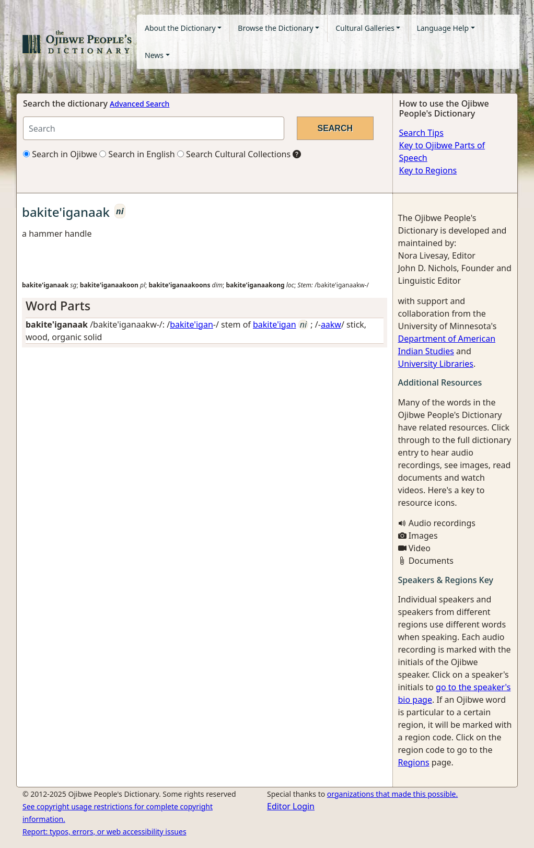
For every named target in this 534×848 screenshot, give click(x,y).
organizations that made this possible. (392, 794)
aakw (331, 324)
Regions (413, 762)
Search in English (137, 154)
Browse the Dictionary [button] (275, 28)
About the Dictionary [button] (180, 28)
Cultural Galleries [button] (364, 28)
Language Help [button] (442, 28)
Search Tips (421, 132)
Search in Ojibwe (60, 154)
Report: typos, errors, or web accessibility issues (104, 832)
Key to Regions (428, 170)
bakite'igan (191, 324)
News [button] (154, 55)
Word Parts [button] (58, 305)
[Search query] (153, 128)
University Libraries (435, 363)
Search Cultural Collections (234, 154)
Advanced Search (139, 104)
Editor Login (291, 806)
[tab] (205, 305)
